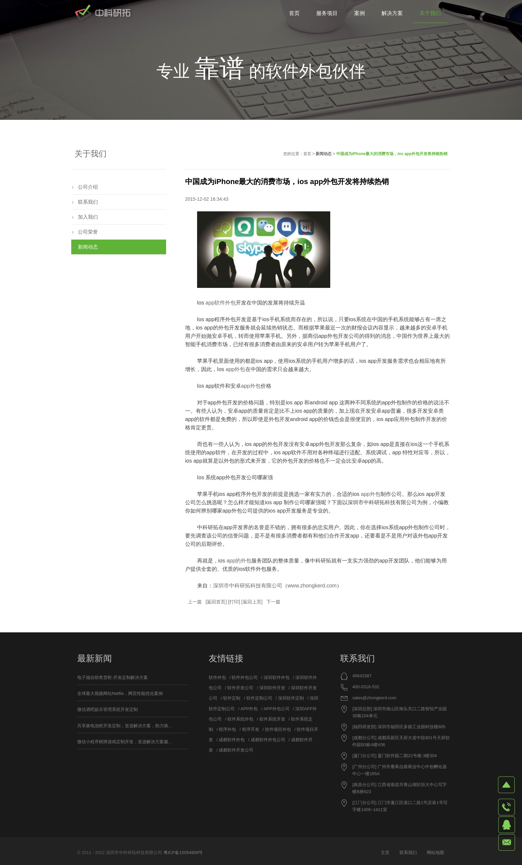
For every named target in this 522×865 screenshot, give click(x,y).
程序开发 (250, 729)
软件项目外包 (278, 729)
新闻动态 (324, 153)
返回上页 (252, 601)
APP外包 (249, 708)
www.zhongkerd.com (312, 585)
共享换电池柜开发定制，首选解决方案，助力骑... (124, 725)
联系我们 (88, 202)
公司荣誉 (88, 232)
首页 (307, 153)
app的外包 (238, 560)
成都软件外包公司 (268, 739)
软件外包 (217, 677)
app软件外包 (220, 303)
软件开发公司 (240, 687)
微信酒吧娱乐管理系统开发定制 (107, 709)
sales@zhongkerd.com (374, 697)
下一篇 (273, 601)
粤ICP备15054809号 (183, 852)
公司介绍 (88, 187)
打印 (234, 601)
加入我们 (88, 217)
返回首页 (216, 601)
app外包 (235, 369)
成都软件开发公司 (236, 750)
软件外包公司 (245, 677)
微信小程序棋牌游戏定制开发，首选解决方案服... (124, 741)
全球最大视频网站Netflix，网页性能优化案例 (120, 693)
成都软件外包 (232, 739)
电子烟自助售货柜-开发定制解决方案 (112, 677)
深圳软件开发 (272, 687)
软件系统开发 (272, 719)
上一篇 (195, 601)
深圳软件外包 (277, 677)
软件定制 (231, 698)
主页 (385, 852)
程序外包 (227, 729)
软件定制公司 (259, 698)
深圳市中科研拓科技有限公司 (247, 585)
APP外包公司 (277, 708)
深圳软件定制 (291, 698)
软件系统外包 (240, 719)
